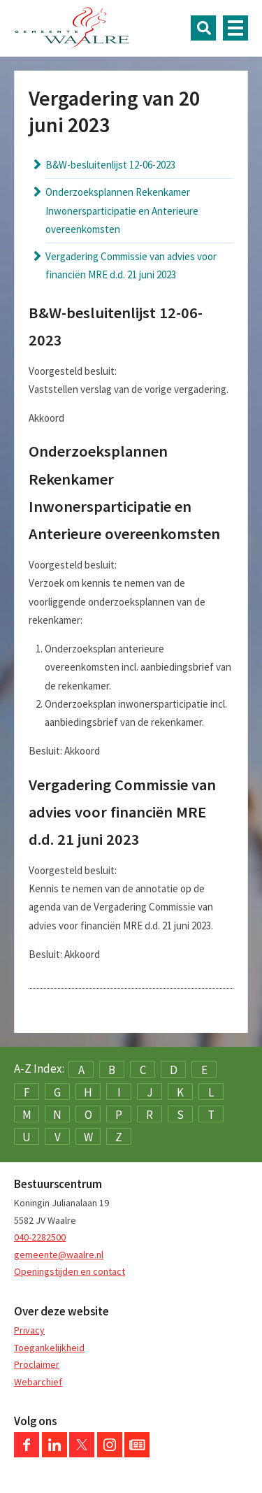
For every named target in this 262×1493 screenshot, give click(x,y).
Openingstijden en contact (69, 1271)
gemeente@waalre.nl (58, 1254)
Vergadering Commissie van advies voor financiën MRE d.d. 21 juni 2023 (131, 265)
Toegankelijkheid (49, 1347)
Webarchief (38, 1382)
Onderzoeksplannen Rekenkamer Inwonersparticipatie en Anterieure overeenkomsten (121, 210)
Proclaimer (36, 1364)
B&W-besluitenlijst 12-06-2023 (110, 164)
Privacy (29, 1330)
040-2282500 (40, 1237)
